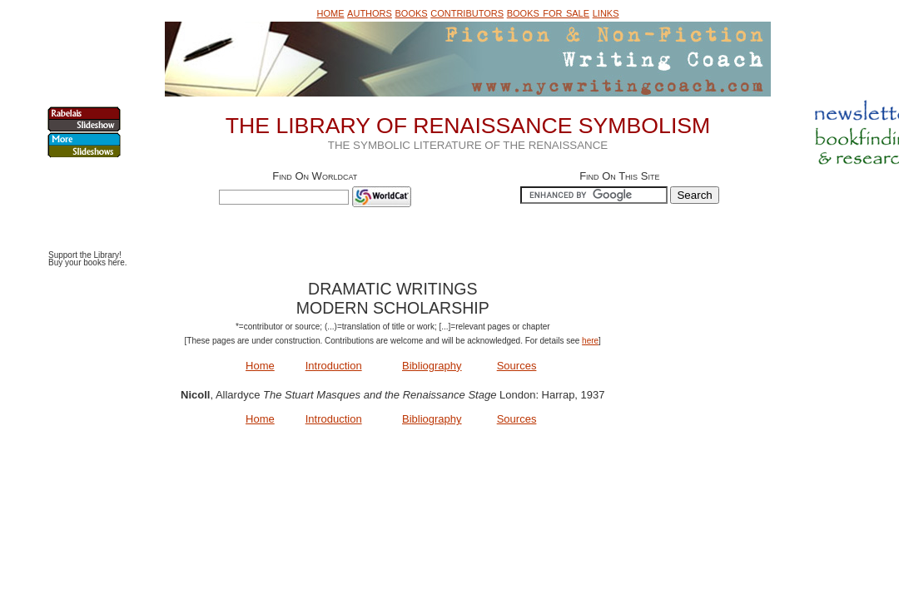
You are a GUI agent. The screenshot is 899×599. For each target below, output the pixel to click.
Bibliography (432, 365)
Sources (517, 365)
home (330, 12)
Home (260, 365)
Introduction (333, 365)
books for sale (548, 12)
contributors (467, 12)
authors (369, 12)
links (606, 12)
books (411, 12)
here (590, 340)
